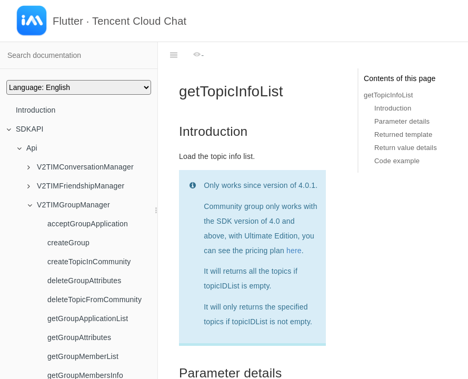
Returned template (403, 134)
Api (27, 148)
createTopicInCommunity (89, 261)
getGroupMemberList (82, 356)
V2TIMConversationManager (80, 167)
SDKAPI (25, 129)
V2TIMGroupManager (68, 205)
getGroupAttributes (79, 337)
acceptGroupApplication (87, 224)
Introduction (36, 110)
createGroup (68, 242)
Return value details (405, 148)
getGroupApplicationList (87, 318)
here (294, 224)
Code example (397, 161)
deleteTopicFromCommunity (94, 299)
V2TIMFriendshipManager (75, 186)
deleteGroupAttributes (84, 280)
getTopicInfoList (388, 95)
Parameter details (402, 121)
